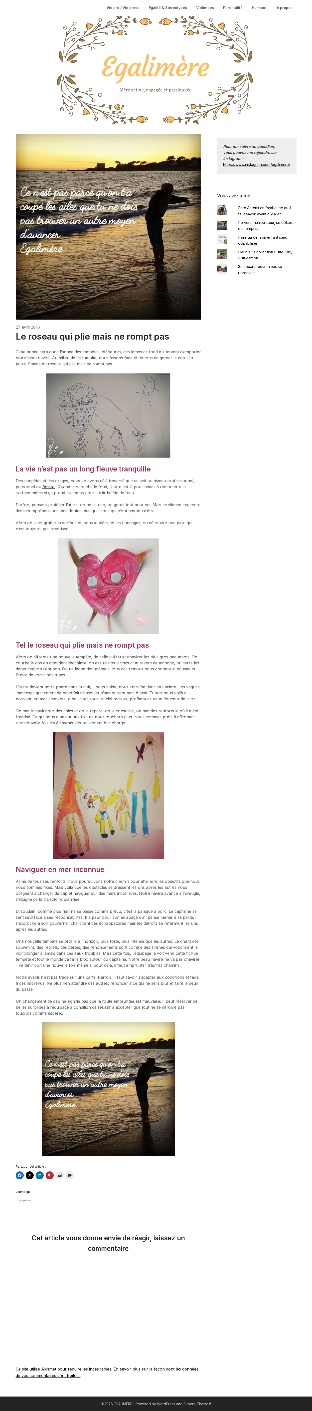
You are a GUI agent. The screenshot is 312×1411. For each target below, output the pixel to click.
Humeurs (260, 7)
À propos (285, 7)
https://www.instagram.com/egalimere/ (256, 164)
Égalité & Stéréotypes (168, 7)
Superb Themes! (197, 1404)
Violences (205, 7)
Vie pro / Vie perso (123, 7)
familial (48, 486)
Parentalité (233, 7)
